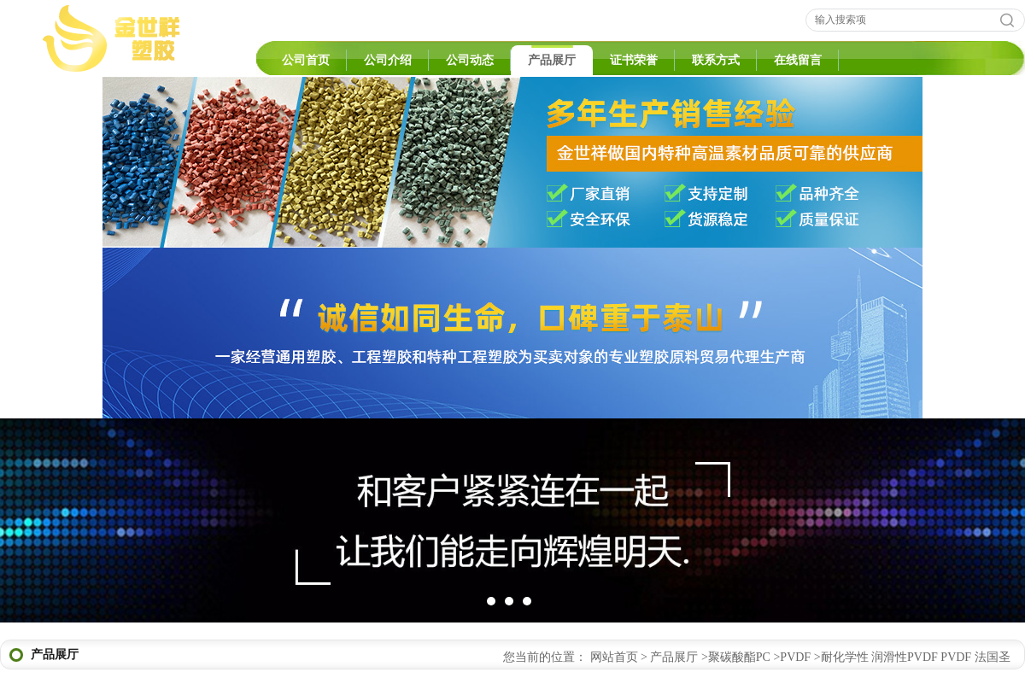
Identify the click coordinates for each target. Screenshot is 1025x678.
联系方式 (716, 60)
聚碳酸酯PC (739, 657)
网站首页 (614, 657)
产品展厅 (552, 60)
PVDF (795, 657)
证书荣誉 (634, 60)
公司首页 (306, 60)
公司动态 (470, 60)
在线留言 (798, 60)
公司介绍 (388, 60)
